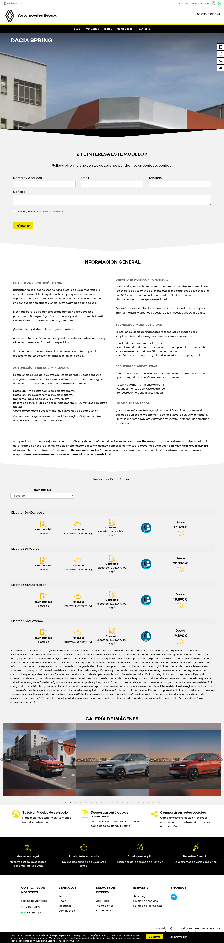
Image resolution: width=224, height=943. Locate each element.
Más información (69, 940)
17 (148, 802)
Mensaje (19, 191)
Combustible (42, 490)
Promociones (124, 28)
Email (85, 178)
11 (117, 802)
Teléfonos (12, 3)
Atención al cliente (108, 910)
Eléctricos (65, 905)
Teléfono (155, 178)
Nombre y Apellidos (27, 178)
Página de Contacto (34, 900)
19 (159, 802)
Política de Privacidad (50, 211)
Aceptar (154, 936)
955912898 (33, 906)
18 (154, 802)
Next (221, 760)
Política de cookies (145, 901)
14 (133, 802)
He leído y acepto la (40, 211)
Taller (107, 28)
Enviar (23, 225)
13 (127, 802)
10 (112, 802)
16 (143, 802)
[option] (39, 759)
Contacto (144, 28)
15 (138, 802)
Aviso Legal (140, 896)
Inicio (76, 28)
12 (122, 802)
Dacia (62, 901)
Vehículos (91, 28)
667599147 (34, 913)
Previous (1, 760)
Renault (64, 896)
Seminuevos (67, 910)
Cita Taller (102, 900)
